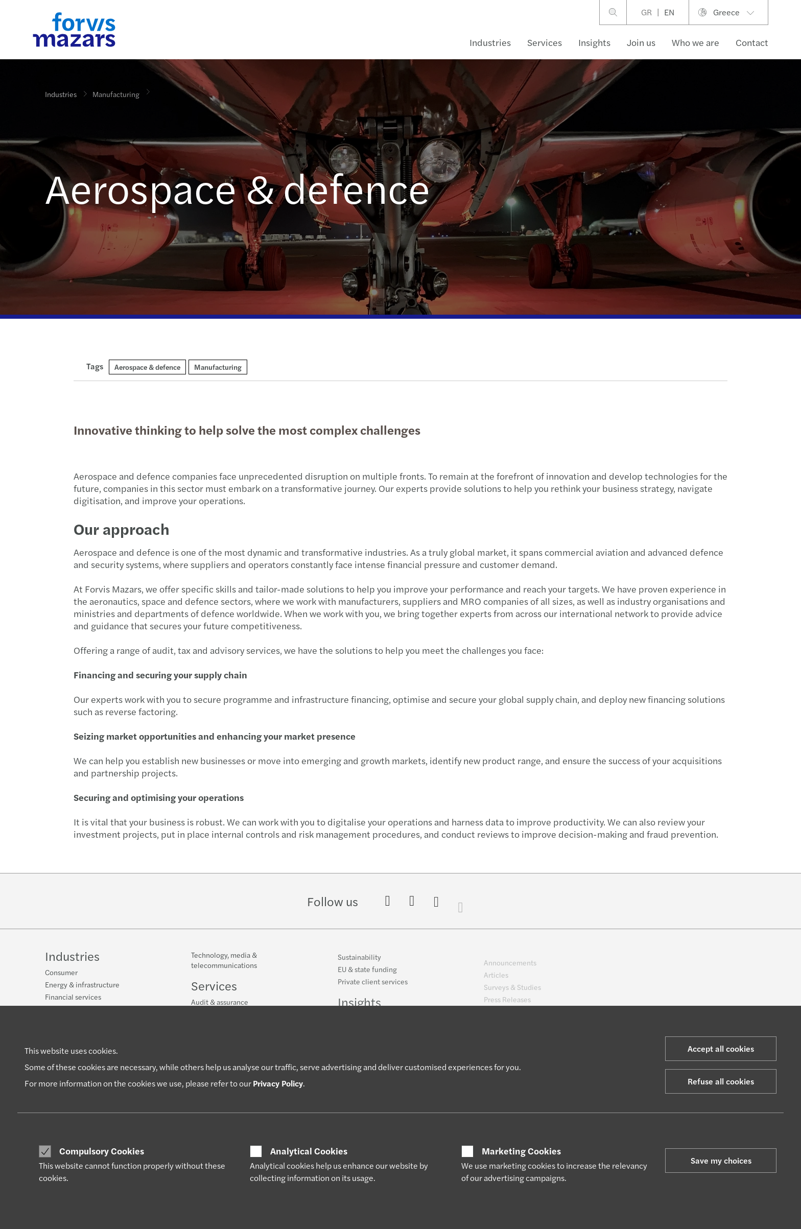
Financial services (73, 998)
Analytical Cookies (308, 1150)
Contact (752, 42)
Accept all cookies (721, 1048)
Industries (490, 42)
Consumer (61, 973)
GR (646, 12)
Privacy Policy (278, 1083)
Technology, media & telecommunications (224, 968)
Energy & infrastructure (82, 986)
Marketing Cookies (521, 1150)
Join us (641, 42)
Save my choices (721, 1160)
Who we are (695, 42)
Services (544, 42)
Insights (594, 42)
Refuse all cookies (721, 1081)
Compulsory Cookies (101, 1150)
